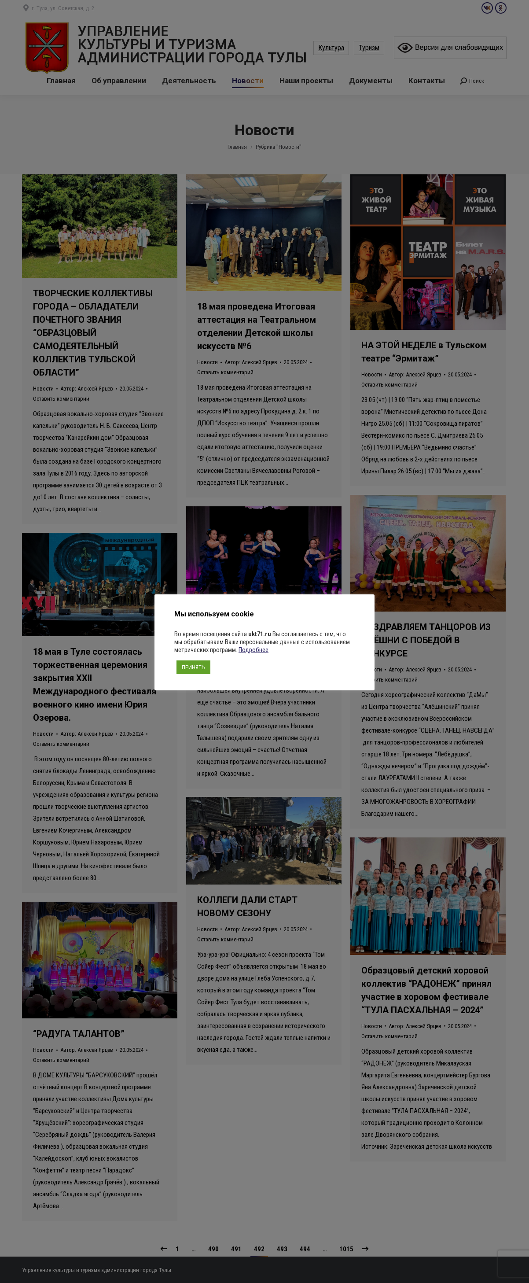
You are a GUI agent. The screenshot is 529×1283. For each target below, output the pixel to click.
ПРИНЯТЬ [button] (193, 667)
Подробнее (253, 650)
